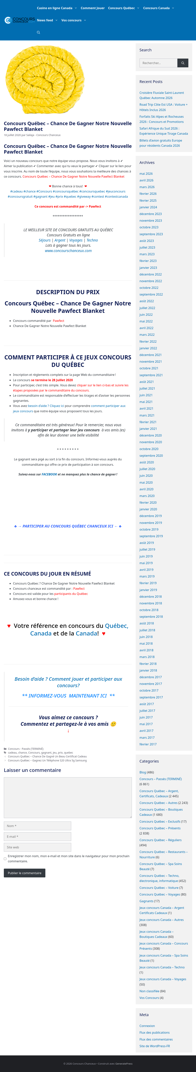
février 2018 (148, 664)
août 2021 (147, 382)
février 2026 (148, 194)
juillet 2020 (147, 469)
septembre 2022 (151, 294)
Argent (60, 240)
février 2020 (148, 502)
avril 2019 (147, 570)
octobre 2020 (149, 449)
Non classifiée (149, 991)
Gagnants (147, 901)
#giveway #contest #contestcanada (102, 196)
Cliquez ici (57, 406)
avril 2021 (147, 408)
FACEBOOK (49, 474)
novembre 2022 (151, 281)
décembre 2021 (151, 355)
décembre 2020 (151, 435)
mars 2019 (147, 576)
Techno (92, 240)
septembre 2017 (151, 697)
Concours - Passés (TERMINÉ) (25, 749)
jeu (55, 752)
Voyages (75, 240)
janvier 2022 (148, 348)
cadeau (12, 752)
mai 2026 (146, 174)
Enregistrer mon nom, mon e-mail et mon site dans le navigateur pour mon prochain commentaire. (68, 858)
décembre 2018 (151, 596)
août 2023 (147, 241)
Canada (41, 633)
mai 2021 (146, 402)
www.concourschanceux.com (68, 250)
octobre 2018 (149, 610)
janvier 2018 (148, 670)
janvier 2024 (148, 207)
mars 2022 (147, 335)
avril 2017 (147, 731)
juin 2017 (146, 717)
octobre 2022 (149, 288)
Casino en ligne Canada (58, 8)
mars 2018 (147, 657)
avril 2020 (147, 489)
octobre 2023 (149, 227)
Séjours (45, 240)
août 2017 (147, 704)
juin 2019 (146, 556)
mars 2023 (147, 254)
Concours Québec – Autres (159, 803)
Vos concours (74, 20)
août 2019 (147, 543)
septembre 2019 (151, 536)
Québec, (116, 626)
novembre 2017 (151, 684)
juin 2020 (146, 476)
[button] (38, 32)
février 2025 (148, 200)
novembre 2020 (151, 442)
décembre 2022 (151, 274)
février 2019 (148, 583)
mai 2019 (146, 563)
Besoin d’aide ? (31, 678)
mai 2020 (146, 482)
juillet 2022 (147, 308)
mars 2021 (147, 415)
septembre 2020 (151, 455)
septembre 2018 (151, 617)
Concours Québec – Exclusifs (160, 821)
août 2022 (147, 301)
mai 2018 (146, 643)
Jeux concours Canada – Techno (162, 967)
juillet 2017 (147, 711)
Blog (143, 772)
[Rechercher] (182, 63)
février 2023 (148, 261)
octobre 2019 (149, 529)
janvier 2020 (148, 509)
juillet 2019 (147, 549)
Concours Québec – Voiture (159, 888)
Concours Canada (159, 8)
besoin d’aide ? (38, 406)
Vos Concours (149, 998)
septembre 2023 (151, 234)
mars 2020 (147, 496)
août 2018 (147, 623)
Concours (34, 752)
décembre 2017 (151, 677)
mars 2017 (147, 737)
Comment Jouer (93, 8)
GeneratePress (123, 1063)
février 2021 (148, 422)
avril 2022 (147, 328)
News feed (48, 20)
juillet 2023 (147, 247)
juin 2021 (146, 395)
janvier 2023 (148, 268)
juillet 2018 (147, 630)
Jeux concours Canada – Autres (162, 920)
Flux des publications (155, 1032)
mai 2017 (146, 724)
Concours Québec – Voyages (160, 894)
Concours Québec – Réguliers (161, 840)
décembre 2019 (151, 516)
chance (22, 752)
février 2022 (148, 341)
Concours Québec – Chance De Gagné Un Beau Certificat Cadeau (47, 756)
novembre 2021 (151, 361)
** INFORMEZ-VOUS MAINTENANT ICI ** (68, 695)
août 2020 (147, 462)
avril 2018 (147, 650)
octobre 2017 (149, 690)
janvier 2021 (148, 429)
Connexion (147, 1026)
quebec (68, 752)
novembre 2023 (151, 220)
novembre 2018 (151, 603)
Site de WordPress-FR (155, 1046)
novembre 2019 (151, 523)
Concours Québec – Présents (160, 828)
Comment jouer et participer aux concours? (85, 682)
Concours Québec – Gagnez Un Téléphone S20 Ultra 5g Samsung (47, 760)
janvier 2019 (148, 590)
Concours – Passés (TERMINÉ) (161, 779)
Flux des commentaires (156, 1039)
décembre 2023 (151, 214)
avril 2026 (147, 180)
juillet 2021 (147, 388)
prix (60, 752)
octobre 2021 (149, 368)
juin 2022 (146, 314)
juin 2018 (146, 637)
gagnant (46, 752)
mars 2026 (147, 187)
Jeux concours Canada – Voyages (163, 979)
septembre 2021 (151, 375)
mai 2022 (146, 321)
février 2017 (148, 744)
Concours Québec (124, 8)
